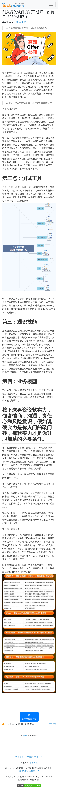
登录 (25, 735)
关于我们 (29, 757)
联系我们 (38, 757)
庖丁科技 (34, 762)
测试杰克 (21, 21)
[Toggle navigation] (51, 4)
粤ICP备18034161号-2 (29, 771)
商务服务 (19, 757)
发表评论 (52, 724)
